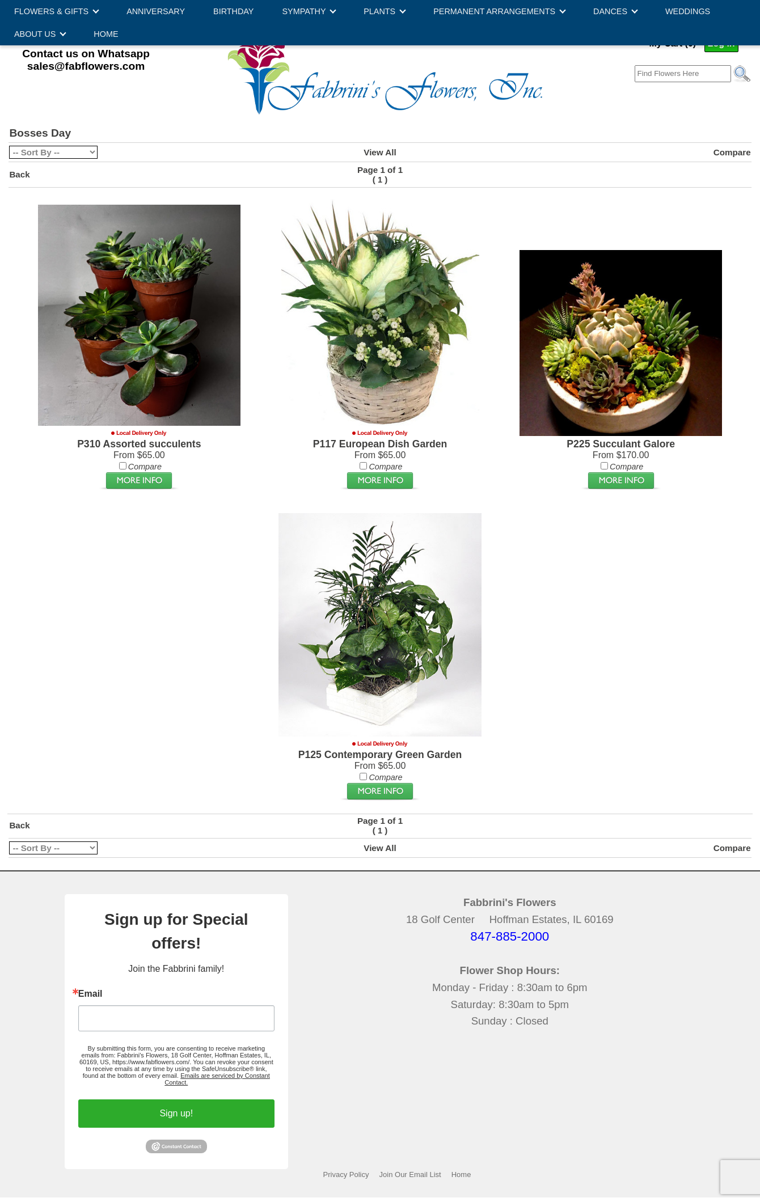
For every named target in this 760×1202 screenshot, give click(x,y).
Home (461, 1174)
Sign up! (176, 1113)
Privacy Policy (346, 1174)
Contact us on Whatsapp (86, 54)
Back (19, 174)
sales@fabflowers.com (86, 66)
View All (380, 152)
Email (90, 993)
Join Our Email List (410, 1174)
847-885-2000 (509, 936)
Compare (732, 152)
